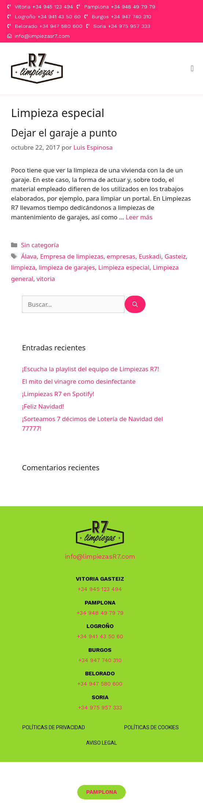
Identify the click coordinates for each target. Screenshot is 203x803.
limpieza (23, 267)
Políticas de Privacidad (53, 727)
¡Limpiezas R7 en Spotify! (58, 394)
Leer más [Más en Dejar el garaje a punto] (139, 217)
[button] (192, 68)
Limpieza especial (124, 267)
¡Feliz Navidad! (43, 406)
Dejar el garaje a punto (64, 132)
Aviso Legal (101, 743)
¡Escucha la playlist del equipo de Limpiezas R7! (90, 369)
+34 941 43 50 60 (100, 636)
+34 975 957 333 (100, 707)
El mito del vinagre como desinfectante (79, 381)
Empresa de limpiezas (71, 256)
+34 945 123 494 (100, 589)
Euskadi (150, 256)
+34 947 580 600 (99, 683)
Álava (29, 256)
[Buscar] (135, 304)
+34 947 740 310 (100, 660)
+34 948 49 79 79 (100, 613)
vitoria (46, 278)
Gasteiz (175, 256)
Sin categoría (40, 245)
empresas (121, 256)
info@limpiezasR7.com (100, 556)
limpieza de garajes (66, 267)
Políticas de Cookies (151, 727)
